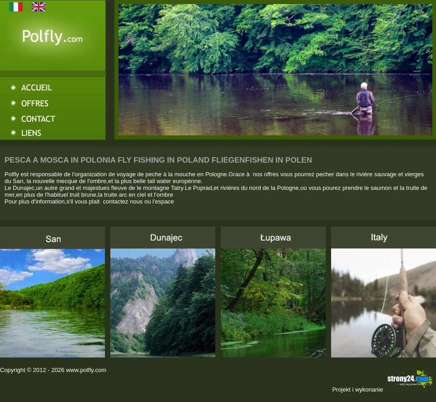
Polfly (53, 48)
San (52, 292)
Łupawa (273, 292)
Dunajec (162, 292)
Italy (383, 292)
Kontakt (53, 119)
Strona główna (53, 86)
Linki (53, 135)
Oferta (53, 102)
